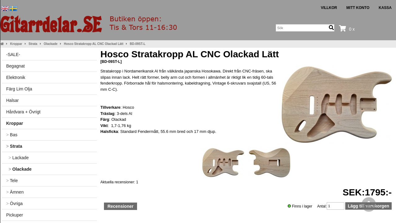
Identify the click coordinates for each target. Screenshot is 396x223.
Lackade (17, 157)
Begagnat (15, 65)
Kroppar (16, 44)
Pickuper (14, 214)
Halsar (12, 100)
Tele (12, 180)
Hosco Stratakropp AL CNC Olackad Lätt (93, 44)
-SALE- (13, 54)
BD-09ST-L (137, 44)
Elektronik (15, 77)
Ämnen (15, 192)
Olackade (50, 44)
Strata (32, 44)
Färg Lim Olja (19, 88)
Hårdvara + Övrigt (23, 111)
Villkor (329, 8)
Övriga (14, 203)
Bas (11, 134)
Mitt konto (357, 8)
